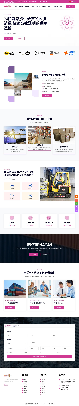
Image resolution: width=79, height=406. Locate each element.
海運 (26, 352)
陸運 (42, 352)
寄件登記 (8, 327)
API (42, 395)
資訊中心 (38, 6)
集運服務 (27, 6)
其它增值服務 (64, 147)
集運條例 (25, 384)
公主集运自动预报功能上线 (38, 304)
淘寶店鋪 (21, 6)
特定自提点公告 (59, 304)
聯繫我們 (61, 6)
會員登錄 (25, 388)
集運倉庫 (43, 390)
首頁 (16, 6)
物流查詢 (56, 6)
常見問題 (44, 6)
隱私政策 (43, 388)
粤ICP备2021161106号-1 (46, 404)
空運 (59, 352)
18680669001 (43, 1)
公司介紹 (43, 379)
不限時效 (10, 352)
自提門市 (50, 6)
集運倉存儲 (39, 145)
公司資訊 (43, 386)
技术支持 (53, 404)
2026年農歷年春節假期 (12, 304)
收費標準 (32, 6)
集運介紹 (25, 379)
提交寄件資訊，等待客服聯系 (39, 357)
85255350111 (64, 389)
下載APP (25, 393)
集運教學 (25, 382)
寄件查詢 (16, 327)
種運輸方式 (15, 147)
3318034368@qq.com (10, 2)
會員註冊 (25, 390)
